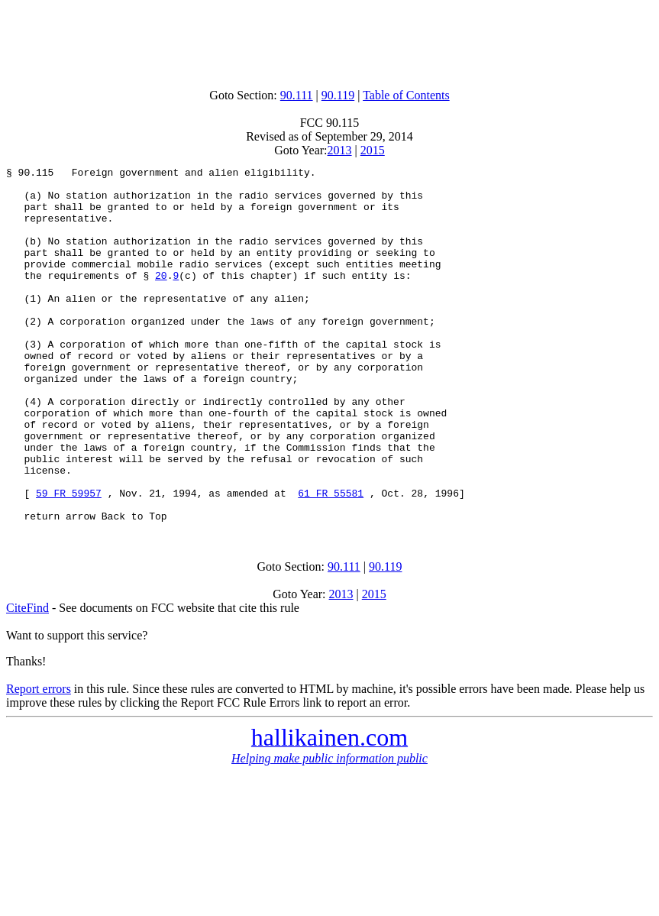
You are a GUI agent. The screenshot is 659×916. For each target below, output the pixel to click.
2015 (372, 150)
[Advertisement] (330, 40)
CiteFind (27, 678)
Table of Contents (406, 95)
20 (161, 298)
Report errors (38, 759)
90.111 (296, 95)
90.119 (337, 95)
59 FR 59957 (69, 559)
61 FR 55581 (330, 559)
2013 (340, 150)
